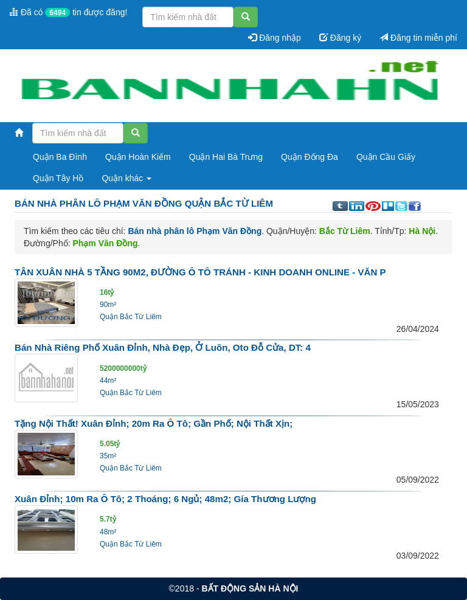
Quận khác (126, 178)
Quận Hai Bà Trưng (226, 157)
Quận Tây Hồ (58, 178)
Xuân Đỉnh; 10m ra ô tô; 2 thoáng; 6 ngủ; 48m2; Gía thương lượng (165, 499)
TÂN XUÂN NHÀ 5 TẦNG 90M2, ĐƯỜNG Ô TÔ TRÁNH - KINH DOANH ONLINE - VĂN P (200, 272)
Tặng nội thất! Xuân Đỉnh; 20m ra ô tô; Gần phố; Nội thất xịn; (153, 423)
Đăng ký (340, 38)
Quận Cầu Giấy (385, 157)
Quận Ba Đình (60, 157)
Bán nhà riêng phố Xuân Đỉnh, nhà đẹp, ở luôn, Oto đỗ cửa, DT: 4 (163, 347)
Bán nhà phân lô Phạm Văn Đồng (194, 231)
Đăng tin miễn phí (418, 38)
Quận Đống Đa (309, 157)
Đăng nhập (274, 38)
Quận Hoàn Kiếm (138, 157)
